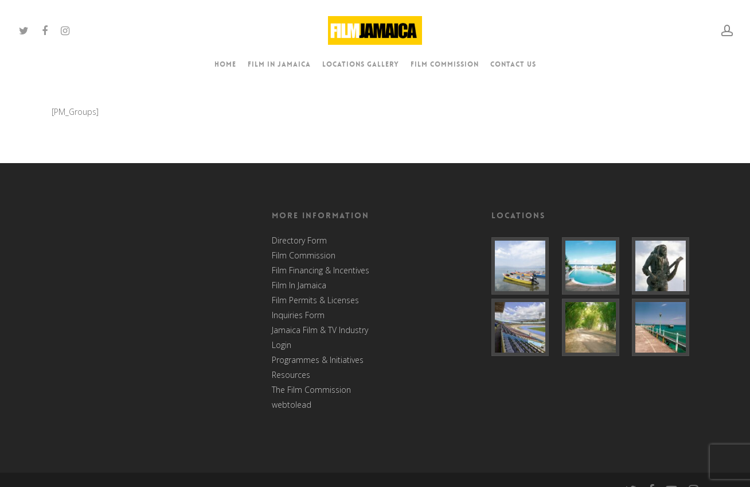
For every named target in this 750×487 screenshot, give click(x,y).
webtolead (291, 405)
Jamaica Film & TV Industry (320, 330)
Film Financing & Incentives (320, 270)
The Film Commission (311, 390)
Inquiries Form (298, 315)
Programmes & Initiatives (318, 360)
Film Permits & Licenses (315, 300)
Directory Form (299, 240)
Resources (291, 375)
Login (281, 345)
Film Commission (303, 255)
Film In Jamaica (299, 285)
